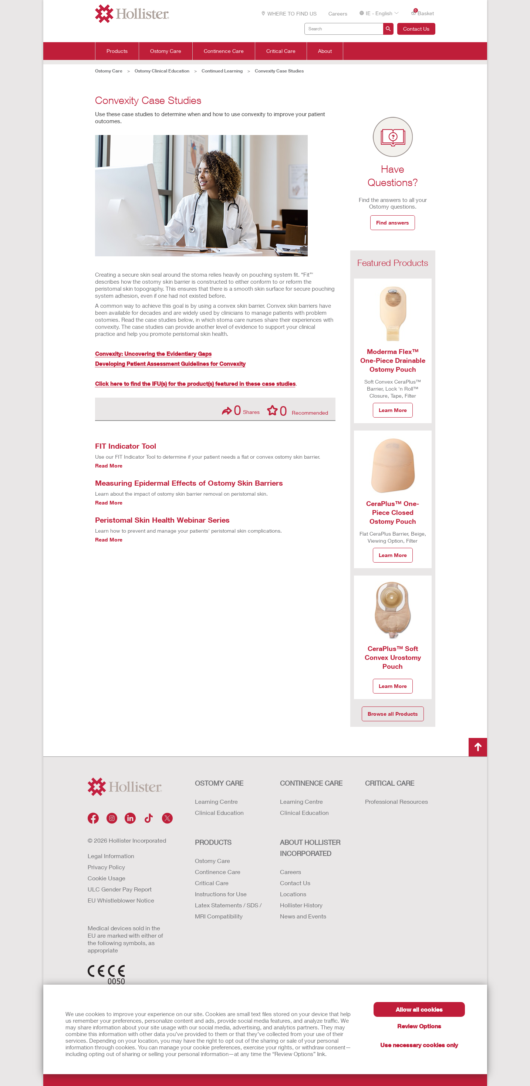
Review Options (419, 1025)
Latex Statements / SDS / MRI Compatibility (228, 910)
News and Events (303, 916)
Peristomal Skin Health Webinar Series (162, 519)
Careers (337, 13)
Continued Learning (222, 71)
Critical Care (281, 51)
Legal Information (111, 855)
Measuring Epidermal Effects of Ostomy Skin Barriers (189, 482)
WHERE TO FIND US (289, 13)
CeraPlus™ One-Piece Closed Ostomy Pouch (392, 512)
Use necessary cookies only (419, 1044)
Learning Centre (216, 801)
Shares (241, 410)
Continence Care (224, 51)
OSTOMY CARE (219, 783)
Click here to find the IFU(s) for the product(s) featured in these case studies (195, 383)
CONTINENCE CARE (311, 783)
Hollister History (301, 904)
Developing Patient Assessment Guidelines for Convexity (170, 363)
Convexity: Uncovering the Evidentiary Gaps (153, 353)
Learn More (393, 410)
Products (117, 51)
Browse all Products (393, 714)
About (325, 51)
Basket (422, 13)
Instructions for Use (221, 893)
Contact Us (416, 29)
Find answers (392, 222)
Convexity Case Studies (279, 71)
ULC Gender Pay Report (120, 889)
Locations (293, 893)
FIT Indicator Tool (125, 445)
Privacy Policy (106, 866)
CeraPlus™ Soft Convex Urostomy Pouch (393, 657)
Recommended (297, 410)
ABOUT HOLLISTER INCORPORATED (310, 847)
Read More (108, 465)
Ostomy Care (165, 51)
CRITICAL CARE (389, 783)
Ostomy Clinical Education (162, 71)
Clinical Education (219, 812)
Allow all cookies (419, 1009)
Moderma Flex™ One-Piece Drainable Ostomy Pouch (392, 360)
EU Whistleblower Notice (121, 900)
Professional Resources (396, 801)
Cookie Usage (106, 877)
